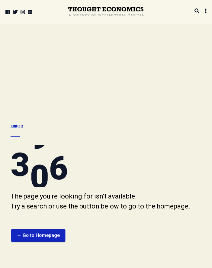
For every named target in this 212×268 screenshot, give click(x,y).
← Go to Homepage (38, 242)
